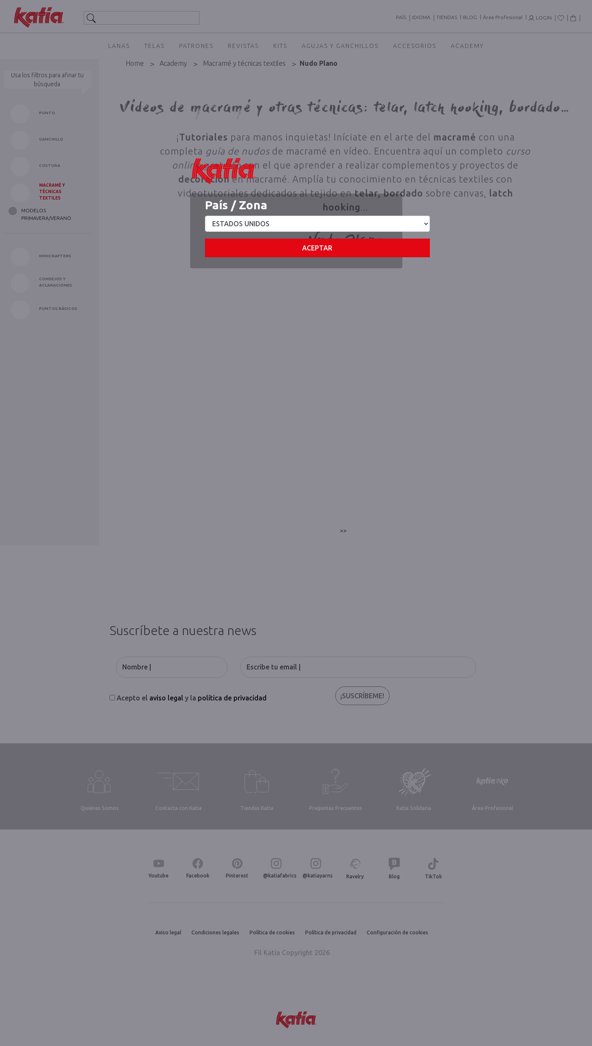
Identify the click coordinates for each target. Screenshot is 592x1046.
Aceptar (317, 248)
